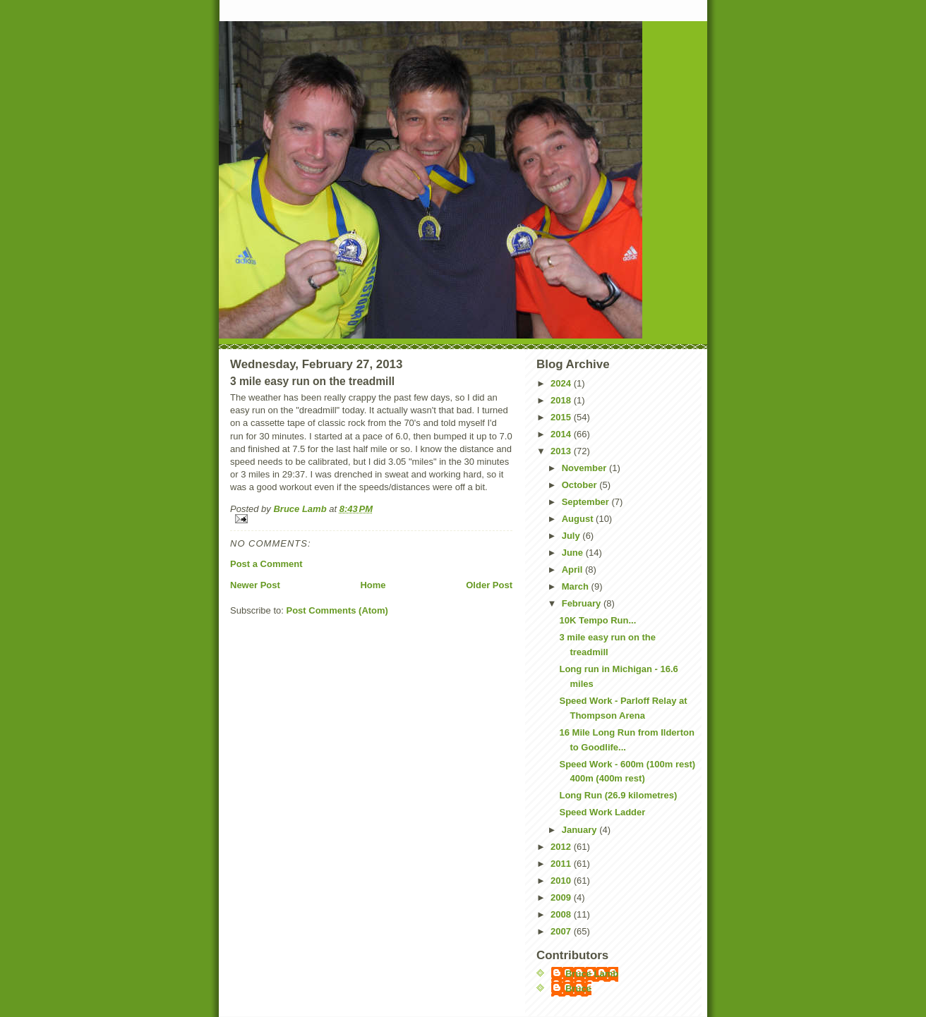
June (574, 552)
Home (372, 585)
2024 (562, 383)
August (579, 518)
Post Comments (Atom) (337, 610)
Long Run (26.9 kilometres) (618, 795)
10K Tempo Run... (597, 620)
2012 (562, 846)
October (580, 485)
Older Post (489, 585)
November (585, 468)
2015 (562, 417)
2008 (562, 914)
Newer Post (255, 585)
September (587, 502)
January (580, 829)
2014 (562, 434)
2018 (562, 400)
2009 (562, 897)
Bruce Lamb (301, 509)
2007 (562, 931)
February (582, 603)
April (573, 569)
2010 (562, 880)
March (576, 586)
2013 (562, 451)
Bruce (578, 988)
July (572, 535)
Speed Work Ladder (602, 812)
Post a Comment (266, 564)
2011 (562, 863)
